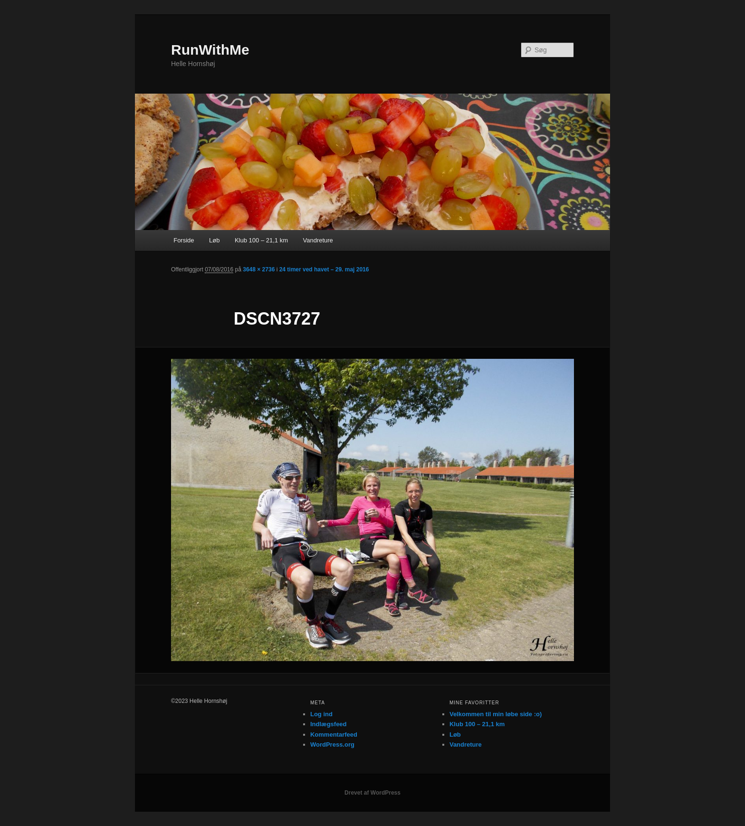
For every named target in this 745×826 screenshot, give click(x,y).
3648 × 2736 (259, 269)
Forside (183, 240)
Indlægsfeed (328, 724)
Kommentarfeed (333, 734)
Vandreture (318, 240)
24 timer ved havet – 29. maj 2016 (324, 269)
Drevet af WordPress (372, 792)
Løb (214, 240)
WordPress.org (332, 744)
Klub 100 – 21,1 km (261, 240)
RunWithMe (210, 50)
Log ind (321, 714)
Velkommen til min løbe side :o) (495, 714)
